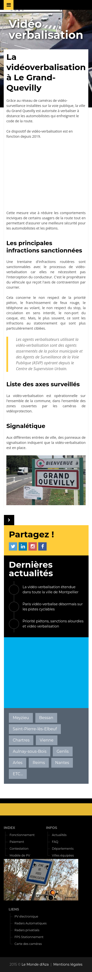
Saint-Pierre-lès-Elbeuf (35, 729)
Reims (39, 762)
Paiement (17, 842)
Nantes (62, 762)
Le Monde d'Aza (35, 964)
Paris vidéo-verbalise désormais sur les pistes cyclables (53, 606)
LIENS (14, 909)
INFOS (51, 828)
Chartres (21, 740)
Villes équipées (63, 855)
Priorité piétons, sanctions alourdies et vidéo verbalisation (53, 623)
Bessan (46, 717)
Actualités (59, 835)
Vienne (46, 740)
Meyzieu (21, 717)
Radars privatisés (26, 930)
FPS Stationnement (28, 937)
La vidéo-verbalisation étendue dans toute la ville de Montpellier (51, 589)
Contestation (19, 848)
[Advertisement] (46, 174)
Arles (17, 762)
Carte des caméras (28, 944)
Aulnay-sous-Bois (29, 751)
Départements (63, 848)
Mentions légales (67, 964)
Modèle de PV (20, 855)
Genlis (63, 751)
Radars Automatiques (30, 923)
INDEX (9, 828)
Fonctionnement (22, 835)
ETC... (18, 774)
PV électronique (26, 916)
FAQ (55, 842)
